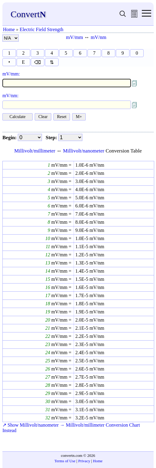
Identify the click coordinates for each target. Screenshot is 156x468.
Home (9, 29)
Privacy (84, 461)
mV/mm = (61, 165)
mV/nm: (10, 95)
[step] (70, 137)
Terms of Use (64, 461)
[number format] (10, 38)
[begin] (30, 137)
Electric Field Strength (41, 29)
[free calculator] (134, 15)
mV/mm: (11, 73)
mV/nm (99, 37)
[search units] (122, 15)
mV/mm (74, 37)
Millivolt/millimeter (34, 151)
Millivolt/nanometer (83, 151)
